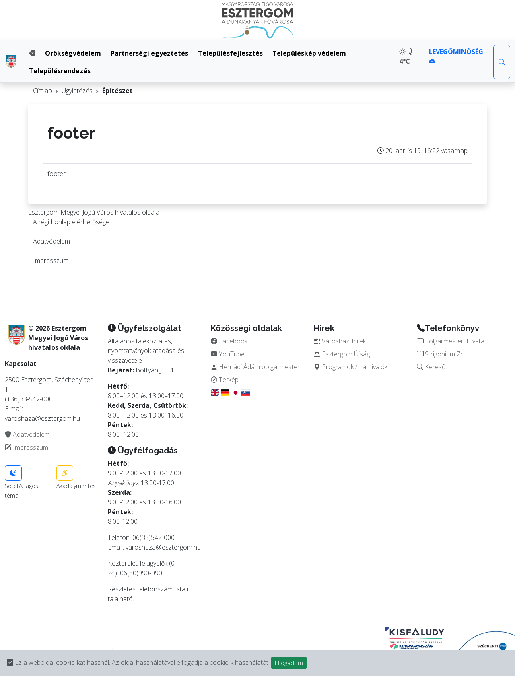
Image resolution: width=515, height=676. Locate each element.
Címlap (42, 90)
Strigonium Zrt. (441, 353)
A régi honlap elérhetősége (71, 221)
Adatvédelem (51, 241)
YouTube (228, 353)
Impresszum (50, 260)
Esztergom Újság (342, 353)
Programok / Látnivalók (350, 366)
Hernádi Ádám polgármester (255, 366)
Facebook (229, 341)
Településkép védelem (309, 53)
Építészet (117, 90)
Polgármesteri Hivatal (451, 341)
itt (189, 589)
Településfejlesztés (230, 53)
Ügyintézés (77, 90)
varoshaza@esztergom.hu (163, 547)
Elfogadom (289, 663)
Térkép (225, 379)
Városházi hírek (340, 341)
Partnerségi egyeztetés (149, 53)
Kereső (431, 366)
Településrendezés (60, 70)
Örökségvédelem (73, 53)
